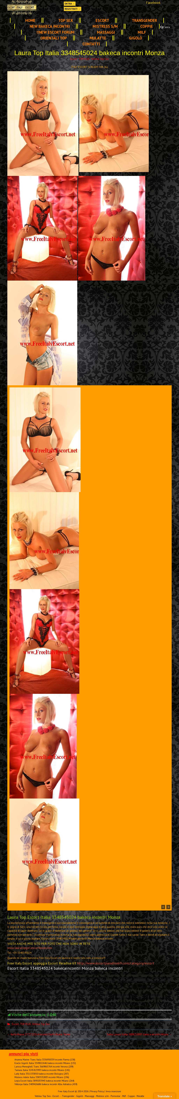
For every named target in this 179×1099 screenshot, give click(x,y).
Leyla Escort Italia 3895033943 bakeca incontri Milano (42, 1080)
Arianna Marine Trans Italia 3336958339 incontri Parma (42, 1059)
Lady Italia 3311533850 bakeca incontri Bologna (39, 1073)
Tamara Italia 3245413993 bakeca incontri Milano (39, 1070)
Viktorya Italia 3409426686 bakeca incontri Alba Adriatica (43, 1084)
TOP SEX (65, 20)
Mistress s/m (105, 26)
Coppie (146, 26)
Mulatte (98, 37)
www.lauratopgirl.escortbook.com (29, 948)
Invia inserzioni (113, 1091)
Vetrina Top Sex (100, 59)
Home (30, 20)
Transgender (144, 20)
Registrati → (72, 8)
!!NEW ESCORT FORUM (55, 32)
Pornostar (115, 1096)
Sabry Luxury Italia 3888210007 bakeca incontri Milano (139, 1034)
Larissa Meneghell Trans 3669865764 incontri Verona (41, 1066)
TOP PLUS (84, 59)
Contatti (91, 43)
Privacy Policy (97, 1091)
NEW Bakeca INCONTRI (50, 26)
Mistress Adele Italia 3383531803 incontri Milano (39, 1077)
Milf (142, 32)
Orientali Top (53, 37)
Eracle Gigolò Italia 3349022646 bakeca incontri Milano (42, 1063)
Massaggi (106, 32)
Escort (102, 20)
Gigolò (135, 37)
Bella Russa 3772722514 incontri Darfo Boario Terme (38, 1034)
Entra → (70, 3)
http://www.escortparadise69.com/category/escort (115, 963)
